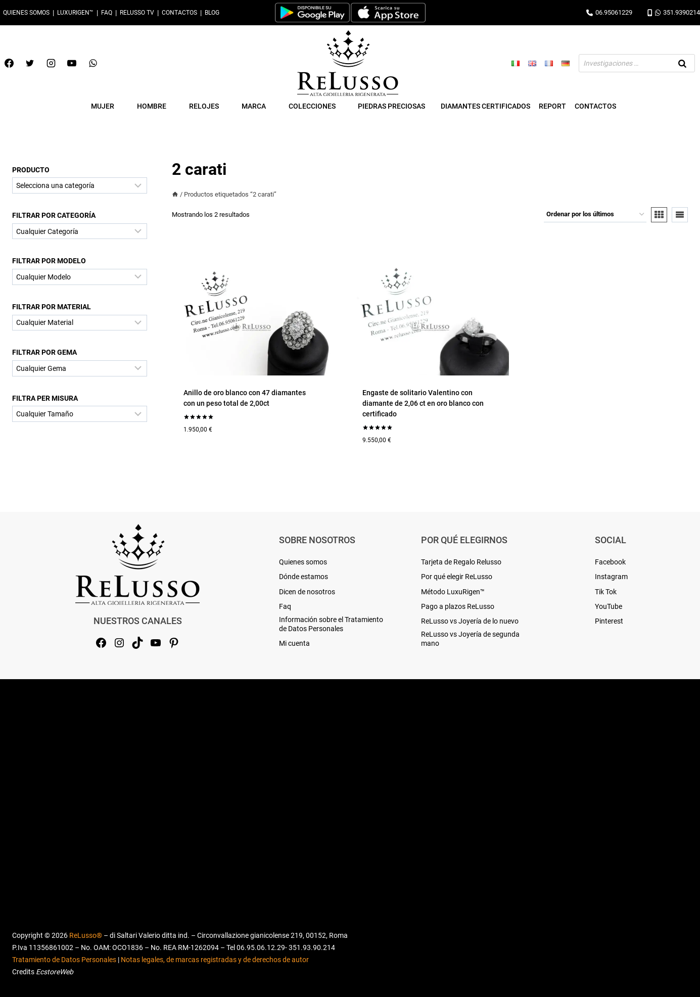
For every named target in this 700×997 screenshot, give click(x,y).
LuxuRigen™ (75, 12)
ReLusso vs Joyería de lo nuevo (470, 621)
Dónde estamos (303, 577)
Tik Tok (606, 592)
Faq (106, 12)
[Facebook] (9, 63)
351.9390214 (673, 12)
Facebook (610, 562)
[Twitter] (30, 63)
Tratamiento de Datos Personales (64, 960)
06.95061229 (609, 12)
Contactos (179, 12)
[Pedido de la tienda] (595, 214)
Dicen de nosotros (307, 592)
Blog (212, 12)
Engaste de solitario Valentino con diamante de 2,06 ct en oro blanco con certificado (423, 403)
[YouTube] (72, 63)
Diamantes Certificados (485, 106)
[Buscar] (682, 63)
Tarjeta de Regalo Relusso (461, 562)
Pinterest (609, 621)
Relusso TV (137, 12)
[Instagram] (51, 63)
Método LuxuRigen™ (453, 592)
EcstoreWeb (54, 972)
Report (552, 106)
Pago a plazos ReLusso (457, 606)
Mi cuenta (294, 643)
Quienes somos (26, 12)
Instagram (611, 577)
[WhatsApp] (93, 63)
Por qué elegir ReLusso (456, 577)
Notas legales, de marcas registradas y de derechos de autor (215, 960)
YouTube (608, 606)
